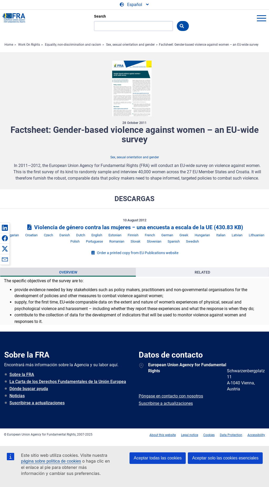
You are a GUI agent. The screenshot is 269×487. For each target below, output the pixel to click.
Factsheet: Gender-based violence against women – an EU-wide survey (208, 44)
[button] (4, 227)
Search (100, 16)
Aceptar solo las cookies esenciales (225, 458)
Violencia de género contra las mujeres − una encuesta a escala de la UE (134, 227)
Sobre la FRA (21, 374)
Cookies (209, 435)
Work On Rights (29, 44)
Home (8, 44)
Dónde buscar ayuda (28, 388)
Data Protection (231, 435)
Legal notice (189, 435)
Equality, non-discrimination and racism (73, 44)
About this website (162, 435)
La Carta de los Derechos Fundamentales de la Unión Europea (67, 381)
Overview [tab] (68, 272)
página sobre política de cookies (51, 461)
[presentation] (68, 272)
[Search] (133, 26)
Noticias (17, 395)
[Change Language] (134, 4)
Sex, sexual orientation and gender (130, 44)
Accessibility (256, 435)
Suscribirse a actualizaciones (37, 402)
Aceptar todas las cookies (158, 458)
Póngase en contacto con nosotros (171, 396)
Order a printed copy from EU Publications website (134, 253)
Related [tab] (202, 272)
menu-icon (261, 18)
